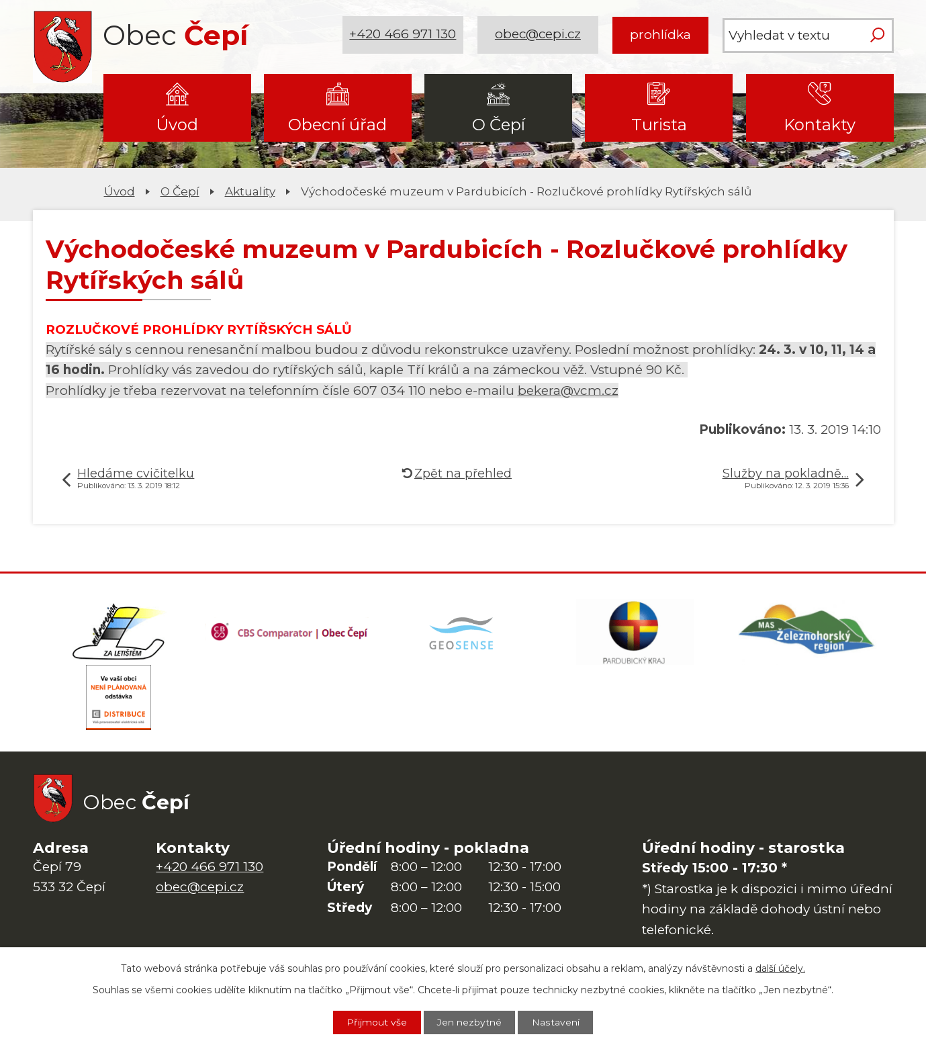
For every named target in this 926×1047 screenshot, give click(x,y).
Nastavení (556, 1022)
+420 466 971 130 (403, 34)
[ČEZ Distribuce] (119, 699)
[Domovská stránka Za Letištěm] (119, 632)
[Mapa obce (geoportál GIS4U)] (463, 632)
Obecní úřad (337, 124)
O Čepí (498, 124)
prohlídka (660, 34)
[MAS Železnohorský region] (807, 632)
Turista (659, 124)
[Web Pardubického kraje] (635, 632)
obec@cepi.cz (538, 34)
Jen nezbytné (470, 1022)
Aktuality (250, 191)
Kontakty (819, 124)
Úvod (177, 124)
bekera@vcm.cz (568, 390)
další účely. (780, 968)
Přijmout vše (376, 1022)
